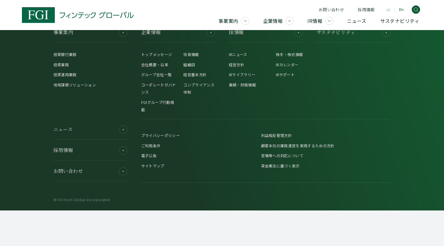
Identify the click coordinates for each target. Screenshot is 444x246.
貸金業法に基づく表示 (280, 165)
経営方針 (236, 64)
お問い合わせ (331, 9)
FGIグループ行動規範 (157, 105)
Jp (388, 10)
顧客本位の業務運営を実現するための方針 (298, 145)
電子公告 (149, 155)
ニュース (90, 129)
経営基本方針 (195, 74)
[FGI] (78, 15)
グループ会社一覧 (156, 74)
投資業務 (61, 64)
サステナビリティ (354, 32)
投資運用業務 (65, 74)
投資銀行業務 (65, 54)
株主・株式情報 (289, 54)
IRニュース (238, 54)
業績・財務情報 (242, 84)
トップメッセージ (156, 54)
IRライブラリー (242, 74)
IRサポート (285, 74)
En (401, 10)
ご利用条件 (151, 145)
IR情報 (266, 32)
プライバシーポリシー (160, 135)
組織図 (189, 64)
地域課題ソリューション (74, 84)
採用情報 (366, 9)
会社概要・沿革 (154, 64)
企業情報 (178, 32)
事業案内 (90, 32)
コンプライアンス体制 (198, 88)
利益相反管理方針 (276, 135)
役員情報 (191, 54)
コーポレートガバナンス (158, 88)
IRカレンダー (287, 64)
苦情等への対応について (282, 155)
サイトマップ (152, 165)
